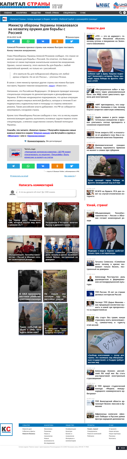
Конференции (71, 429)
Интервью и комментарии (68, 204)
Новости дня (96, 28)
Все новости (69, 176)
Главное (8, 13)
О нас (83, 13)
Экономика (48, 429)
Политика (47, 431)
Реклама (112, 436)
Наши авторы (114, 431)
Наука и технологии (34, 204)
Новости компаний (94, 434)
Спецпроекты (69, 13)
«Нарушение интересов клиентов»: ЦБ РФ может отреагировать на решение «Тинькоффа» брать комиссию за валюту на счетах (47, 154)
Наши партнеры (115, 434)
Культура (69, 431)
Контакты (112, 438)
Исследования (49, 443)
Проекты (90, 425)
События (26, 425)
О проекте (112, 429)
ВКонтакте (13, 135)
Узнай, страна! (52, 13)
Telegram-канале (41, 132)
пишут (52, 85)
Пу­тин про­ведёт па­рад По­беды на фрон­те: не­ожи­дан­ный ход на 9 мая (106, 181)
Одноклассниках (36, 135)
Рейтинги (90, 436)
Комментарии (73, 37)
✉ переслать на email (19, 176)
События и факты (28, 431)
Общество (36, 13)
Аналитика (21, 13)
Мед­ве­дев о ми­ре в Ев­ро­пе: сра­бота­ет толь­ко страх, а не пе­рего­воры (106, 252)
